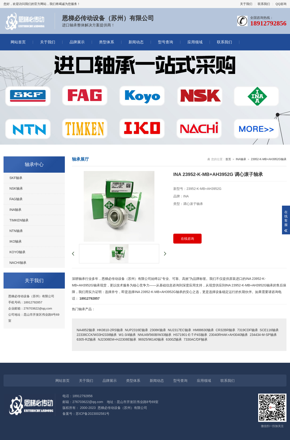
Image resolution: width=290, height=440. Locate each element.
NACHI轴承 (17, 263)
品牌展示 (77, 42)
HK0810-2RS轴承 (110, 330)
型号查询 (165, 42)
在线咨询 (187, 238)
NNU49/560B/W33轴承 (154, 335)
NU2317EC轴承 (179, 330)
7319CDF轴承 (247, 330)
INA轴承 (15, 210)
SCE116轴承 (269, 330)
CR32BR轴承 (225, 330)
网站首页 (18, 42)
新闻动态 (136, 42)
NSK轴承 (16, 188)
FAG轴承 (16, 199)
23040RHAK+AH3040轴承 (228, 335)
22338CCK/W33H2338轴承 (97, 335)
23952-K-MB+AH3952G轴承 (268, 159)
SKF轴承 (15, 178)
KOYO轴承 (17, 252)
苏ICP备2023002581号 (92, 414)
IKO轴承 (15, 241)
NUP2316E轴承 (136, 330)
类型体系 (106, 42)
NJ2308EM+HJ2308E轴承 (117, 339)
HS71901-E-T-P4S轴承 (190, 335)
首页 (228, 159)
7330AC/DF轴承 (195, 339)
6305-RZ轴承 (86, 339)
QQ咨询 (281, 4)
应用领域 (195, 42)
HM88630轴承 (203, 330)
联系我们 (264, 4)
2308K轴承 (158, 330)
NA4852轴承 (86, 330)
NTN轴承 (16, 231)
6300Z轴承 (174, 339)
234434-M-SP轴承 (263, 335)
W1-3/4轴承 (127, 335)
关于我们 (246, 4)
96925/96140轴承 (151, 339)
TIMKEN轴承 (19, 220)
